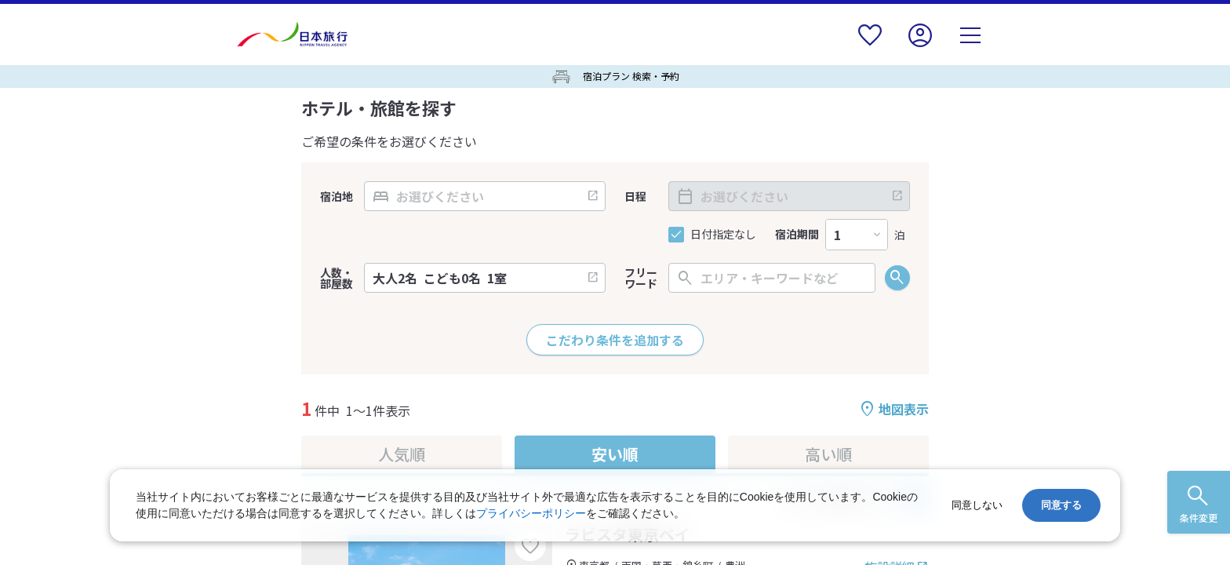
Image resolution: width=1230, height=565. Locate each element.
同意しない (977, 505)
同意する (1061, 505)
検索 (897, 277)
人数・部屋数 (336, 278)
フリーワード (640, 278)
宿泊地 (336, 196)
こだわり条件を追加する (615, 339)
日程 (635, 196)
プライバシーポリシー (531, 513)
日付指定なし (723, 234)
